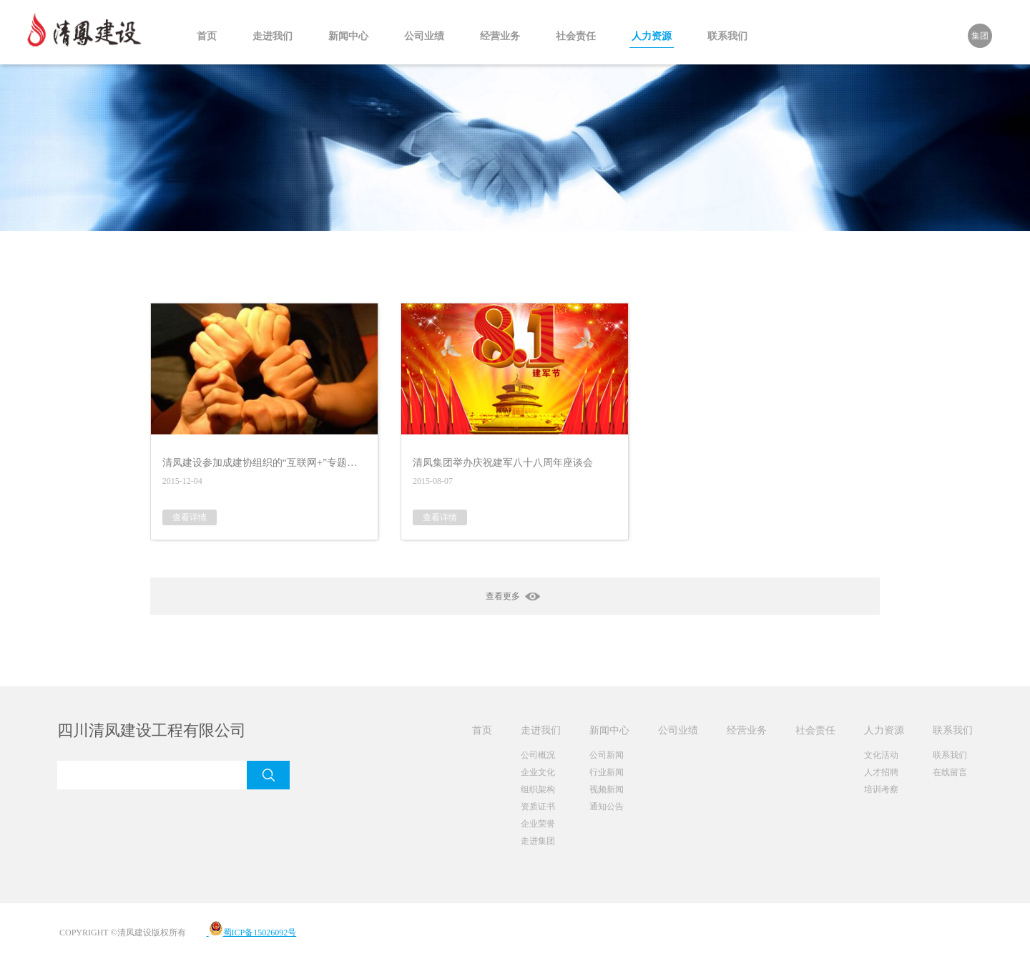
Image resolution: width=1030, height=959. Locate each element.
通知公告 (606, 807)
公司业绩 (424, 36)
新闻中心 (348, 36)
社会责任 (576, 36)
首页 (207, 36)
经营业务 (500, 36)
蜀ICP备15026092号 (252, 933)
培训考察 (881, 789)
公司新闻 (606, 755)
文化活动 (881, 755)
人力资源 (652, 36)
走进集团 (538, 841)
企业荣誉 (538, 824)
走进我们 (272, 36)
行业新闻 (606, 772)
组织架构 (538, 789)
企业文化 (538, 772)
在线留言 (950, 772)
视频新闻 (606, 789)
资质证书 (538, 807)
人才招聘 (881, 772)
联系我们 (727, 36)
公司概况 (538, 755)
